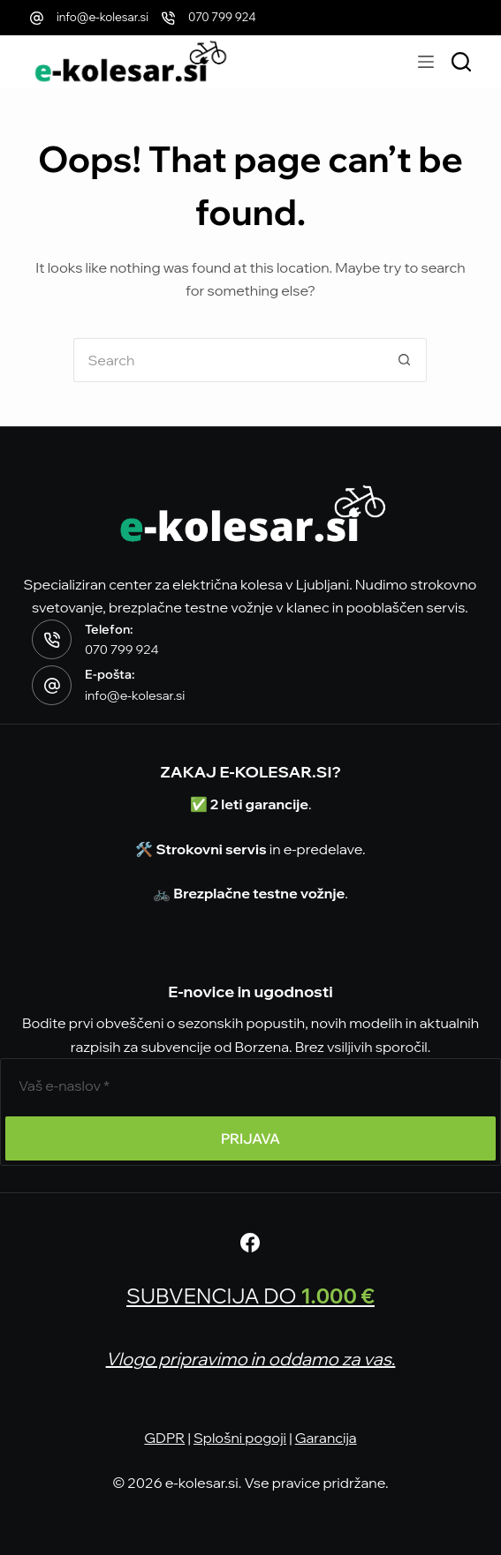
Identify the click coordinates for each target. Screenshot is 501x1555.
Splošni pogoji (240, 1437)
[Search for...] (228, 360)
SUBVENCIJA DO (251, 1295)
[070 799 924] (168, 18)
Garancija (326, 1437)
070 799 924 (222, 17)
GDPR (164, 1437)
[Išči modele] (461, 61)
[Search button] (405, 360)
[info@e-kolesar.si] (36, 18)
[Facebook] (250, 1242)
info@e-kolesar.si (102, 17)
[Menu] (426, 62)
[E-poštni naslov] (250, 1085)
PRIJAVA (250, 1138)
